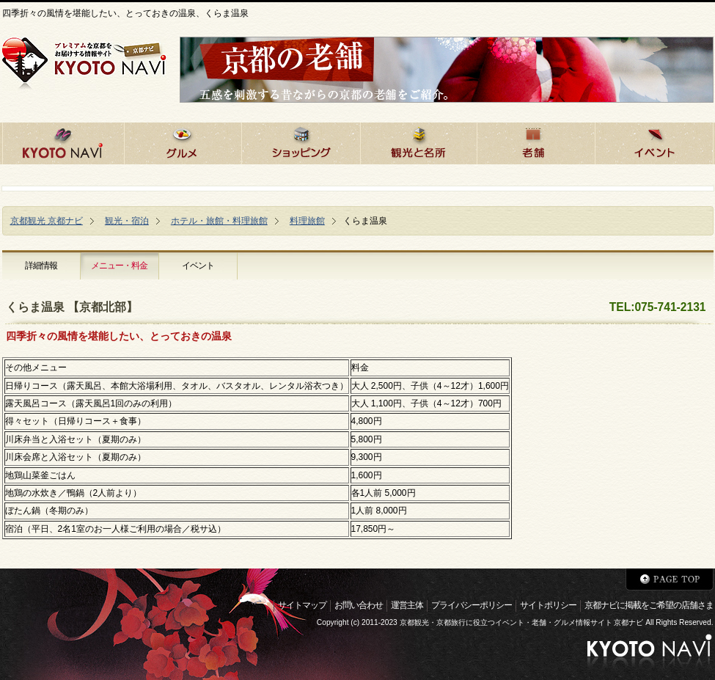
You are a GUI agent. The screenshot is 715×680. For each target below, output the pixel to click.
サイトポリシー (548, 605)
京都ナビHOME (63, 141)
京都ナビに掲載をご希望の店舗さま (649, 605)
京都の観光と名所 (418, 141)
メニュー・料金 (119, 265)
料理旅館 (307, 221)
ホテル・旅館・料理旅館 (219, 221)
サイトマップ (302, 605)
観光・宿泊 (127, 221)
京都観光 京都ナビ (46, 221)
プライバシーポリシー (471, 605)
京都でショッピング (300, 141)
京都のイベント (654, 141)
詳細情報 (41, 265)
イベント (198, 265)
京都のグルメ (182, 141)
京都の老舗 (536, 141)
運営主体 (407, 605)
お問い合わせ (358, 605)
